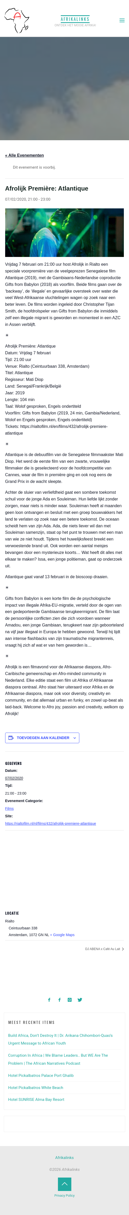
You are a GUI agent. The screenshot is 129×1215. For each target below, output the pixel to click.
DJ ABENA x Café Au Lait (103, 949)
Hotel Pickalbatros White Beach (35, 1087)
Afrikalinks (75, 19)
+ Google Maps (62, 935)
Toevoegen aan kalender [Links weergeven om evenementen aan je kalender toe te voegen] (43, 738)
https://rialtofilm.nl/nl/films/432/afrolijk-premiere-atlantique (50, 823)
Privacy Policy (64, 1195)
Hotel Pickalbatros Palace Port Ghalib (41, 1075)
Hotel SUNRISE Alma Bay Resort (36, 1099)
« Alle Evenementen (24, 155)
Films (9, 808)
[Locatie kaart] (64, 868)
